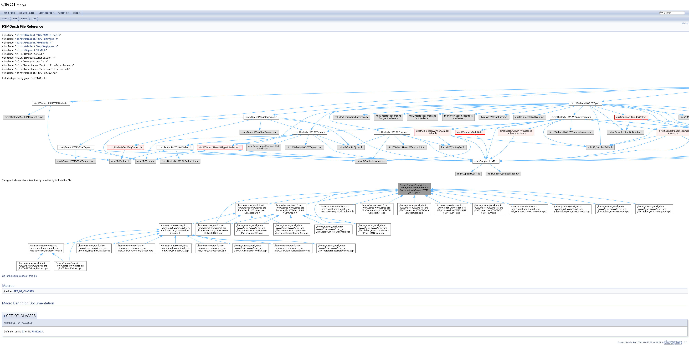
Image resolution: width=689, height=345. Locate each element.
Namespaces (46, 13)
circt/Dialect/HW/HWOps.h (34, 42)
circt (15, 19)
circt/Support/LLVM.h (31, 50)
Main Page (9, 13)
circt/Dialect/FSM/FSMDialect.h (38, 35)
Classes (63, 13)
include (5, 19)
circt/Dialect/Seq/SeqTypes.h (37, 46)
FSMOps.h (37, 331)
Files (76, 13)
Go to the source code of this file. (19, 276)
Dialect (24, 19)
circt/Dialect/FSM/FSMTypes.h (37, 39)
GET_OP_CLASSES (23, 291)
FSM (34, 19)
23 (23, 331)
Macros (685, 23)
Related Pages (26, 13)
